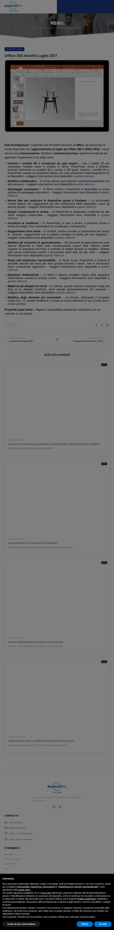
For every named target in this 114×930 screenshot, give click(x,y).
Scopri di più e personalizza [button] (21, 924)
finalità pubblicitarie (87, 899)
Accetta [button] (103, 924)
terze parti (46, 893)
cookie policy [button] (24, 890)
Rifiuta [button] (84, 924)
